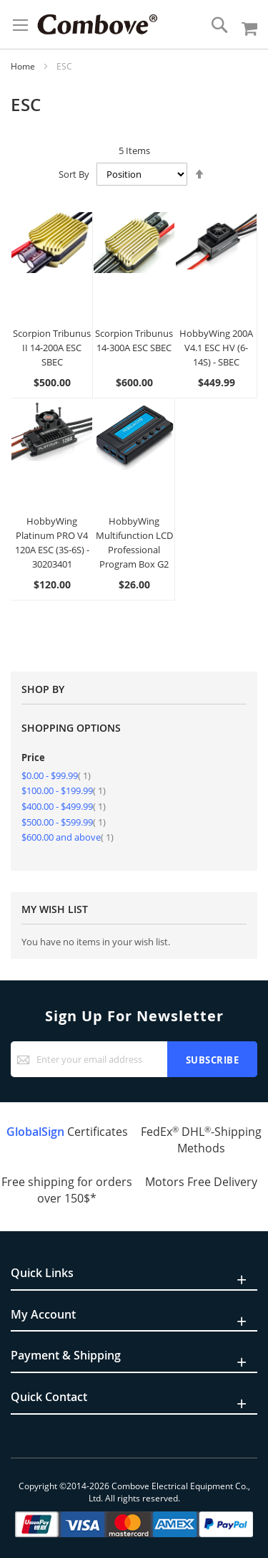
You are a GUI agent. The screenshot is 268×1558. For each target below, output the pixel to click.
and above (67, 837)
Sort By (74, 174)
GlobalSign (35, 1131)
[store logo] (97, 24)
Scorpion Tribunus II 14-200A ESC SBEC (52, 347)
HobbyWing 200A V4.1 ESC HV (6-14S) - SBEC (216, 347)
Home (24, 66)
